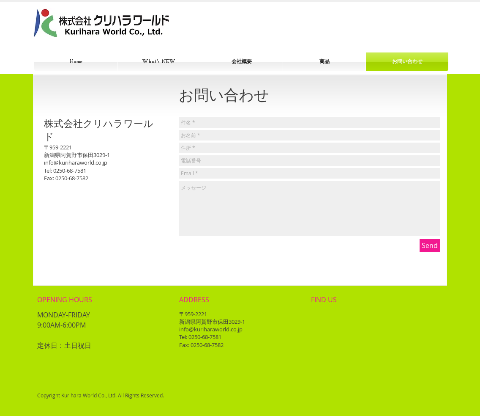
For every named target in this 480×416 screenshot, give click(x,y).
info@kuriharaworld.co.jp (75, 162)
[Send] (430, 245)
